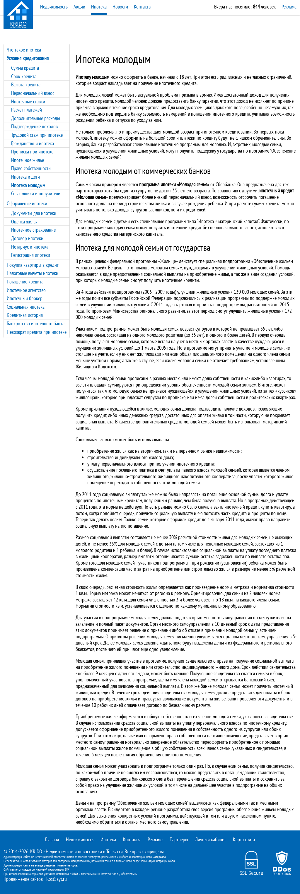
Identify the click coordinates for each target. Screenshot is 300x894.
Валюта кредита (25, 84)
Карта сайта (244, 839)
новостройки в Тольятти (100, 851)
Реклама (289, 6)
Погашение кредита (25, 281)
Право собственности (31, 168)
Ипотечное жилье (27, 160)
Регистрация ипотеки (30, 255)
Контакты (142, 6)
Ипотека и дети (25, 176)
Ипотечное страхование (33, 229)
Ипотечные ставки (28, 101)
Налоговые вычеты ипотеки (32, 273)
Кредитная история (25, 315)
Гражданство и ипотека (32, 143)
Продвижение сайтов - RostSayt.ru (35, 879)
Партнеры (179, 839)
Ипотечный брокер (24, 298)
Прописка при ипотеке (32, 151)
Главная (52, 839)
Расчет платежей (26, 109)
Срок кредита (23, 76)
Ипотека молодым (28, 185)
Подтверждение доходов (34, 126)
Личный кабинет (210, 839)
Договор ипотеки (27, 238)
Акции (79, 6)
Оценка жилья (24, 221)
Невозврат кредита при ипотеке (37, 332)
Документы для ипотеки (33, 213)
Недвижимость (54, 6)
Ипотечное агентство (26, 290)
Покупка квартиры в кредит (33, 264)
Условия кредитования (28, 58)
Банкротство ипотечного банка (35, 323)
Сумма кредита (25, 67)
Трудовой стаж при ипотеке (37, 134)
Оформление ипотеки (27, 203)
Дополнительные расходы (35, 118)
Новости (120, 6)
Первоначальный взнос (32, 93)
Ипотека (99, 6)
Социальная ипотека (26, 306)
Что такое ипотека (24, 49)
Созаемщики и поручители (35, 193)
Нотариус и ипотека (29, 246)
